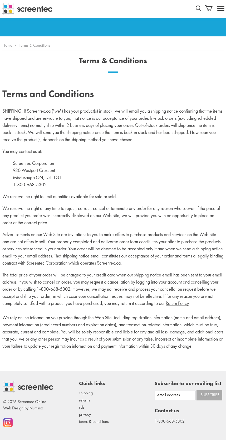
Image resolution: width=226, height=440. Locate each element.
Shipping (86, 393)
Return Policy (177, 303)
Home (7, 46)
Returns (84, 400)
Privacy (85, 415)
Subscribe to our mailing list (188, 383)
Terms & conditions (94, 422)
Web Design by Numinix (23, 408)
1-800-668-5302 (170, 421)
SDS (81, 407)
